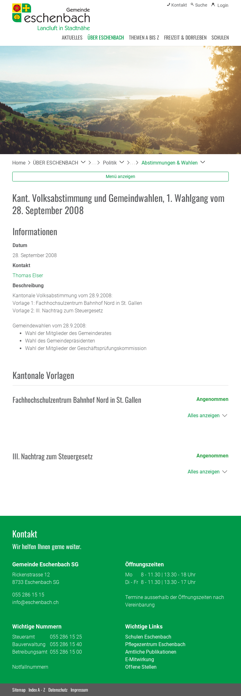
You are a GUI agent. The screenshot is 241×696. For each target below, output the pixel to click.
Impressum (79, 689)
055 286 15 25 (66, 637)
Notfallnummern (30, 667)
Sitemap (18, 689)
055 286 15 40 (66, 644)
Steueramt (23, 637)
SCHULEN (220, 37)
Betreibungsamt (29, 652)
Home (18, 163)
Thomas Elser (28, 275)
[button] (59, 163)
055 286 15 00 (66, 652)
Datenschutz (57, 689)
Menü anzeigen (120, 176)
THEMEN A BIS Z (144, 37)
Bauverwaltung (29, 644)
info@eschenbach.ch (35, 602)
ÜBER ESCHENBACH (106, 37)
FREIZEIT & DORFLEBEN (185, 37)
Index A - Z (37, 689)
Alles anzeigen (204, 415)
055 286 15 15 (28, 595)
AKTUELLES (72, 37)
